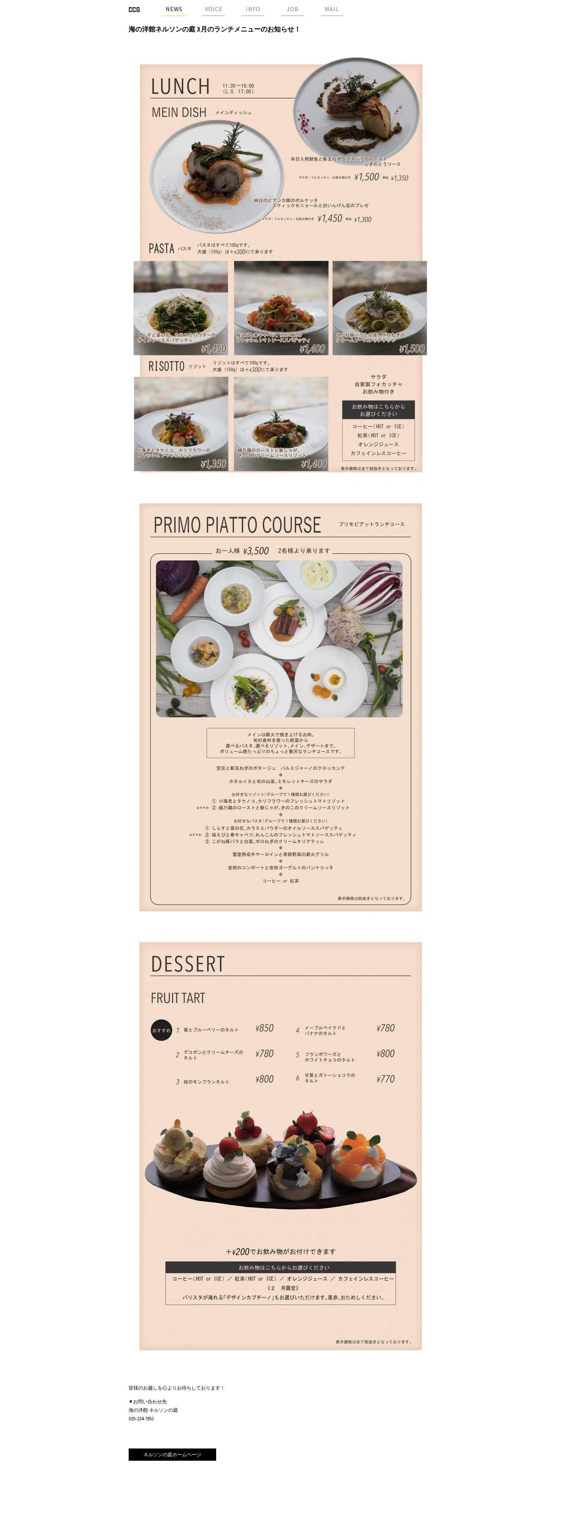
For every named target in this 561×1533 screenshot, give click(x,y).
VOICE (213, 9)
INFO (253, 9)
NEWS (174, 9)
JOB (292, 9)
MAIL (332, 9)
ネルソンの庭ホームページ (172, 1454)
